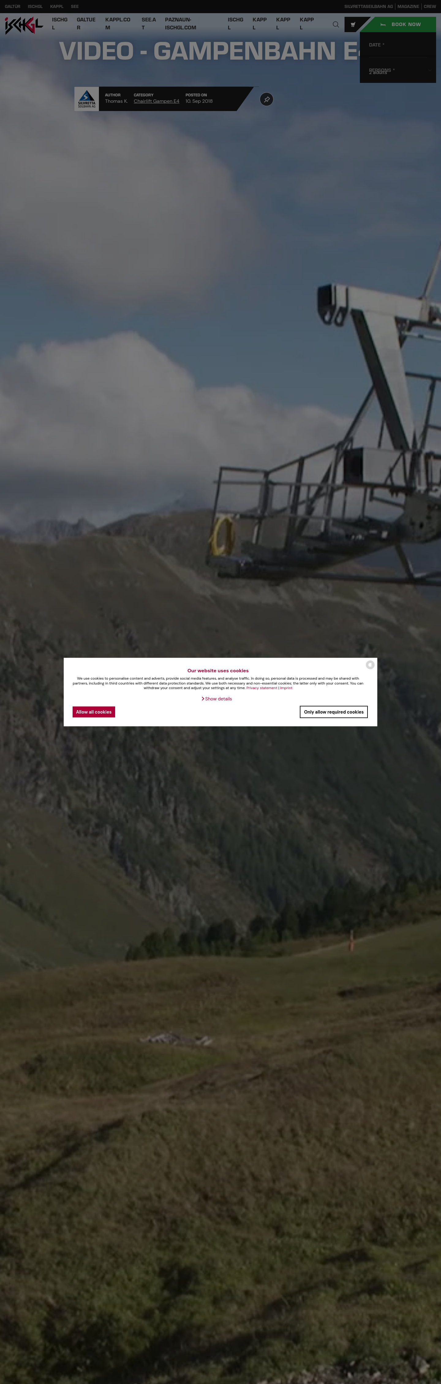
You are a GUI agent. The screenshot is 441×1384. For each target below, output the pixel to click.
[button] (216, 698)
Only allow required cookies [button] (334, 711)
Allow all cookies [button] (93, 711)
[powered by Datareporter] (370, 668)
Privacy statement (262, 687)
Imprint (286, 687)
